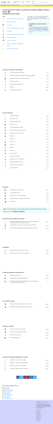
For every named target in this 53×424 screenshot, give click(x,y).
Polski (38, 412)
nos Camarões (35, 16)
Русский (38, 411)
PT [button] (33, 1)
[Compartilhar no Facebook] (17, 377)
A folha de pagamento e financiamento (15, 34)
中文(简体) (38, 418)
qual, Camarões (6, 393)
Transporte (9, 25)
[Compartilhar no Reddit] (35, 377)
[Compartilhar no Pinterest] (28, 377)
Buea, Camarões (7, 387)
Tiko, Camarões (6, 388)
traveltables (4, 2)
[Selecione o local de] (46, 2)
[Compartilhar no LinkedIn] (31, 377)
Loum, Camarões (7, 395)
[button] (33, 3)
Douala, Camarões (7, 392)
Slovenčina (38, 416)
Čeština (38, 417)
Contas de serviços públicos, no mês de (15, 28)
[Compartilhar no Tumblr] (24, 377)
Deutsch (38, 419)
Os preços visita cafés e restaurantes (15, 18)
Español (38, 414)
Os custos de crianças (12, 37)
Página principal (9, 2)
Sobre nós (23, 2)
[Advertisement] (26, 60)
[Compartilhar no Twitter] (21, 377)
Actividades (9, 31)
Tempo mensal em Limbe (12, 48)
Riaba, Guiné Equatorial (8, 394)
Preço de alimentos (11, 21)
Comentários (28, 1)
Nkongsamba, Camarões (8, 398)
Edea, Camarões (7, 397)
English (38, 409)
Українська (39, 413)
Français (38, 420)
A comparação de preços (16, 2)
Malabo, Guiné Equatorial (8, 391)
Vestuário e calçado (11, 40)
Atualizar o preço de (18, 211)
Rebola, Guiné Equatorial (8, 389)
